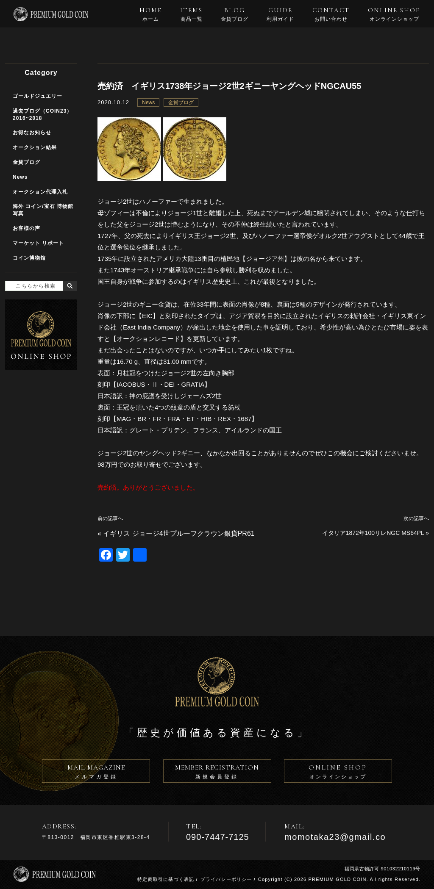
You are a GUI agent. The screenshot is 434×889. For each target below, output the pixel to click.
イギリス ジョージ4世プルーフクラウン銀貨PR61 (178, 533)
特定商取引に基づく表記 (165, 879)
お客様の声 (26, 228)
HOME (150, 14)
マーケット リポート (38, 243)
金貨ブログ (181, 102)
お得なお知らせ (32, 133)
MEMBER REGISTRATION (217, 773)
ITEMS (191, 14)
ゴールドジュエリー (37, 96)
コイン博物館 (29, 258)
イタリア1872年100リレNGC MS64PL (373, 532)
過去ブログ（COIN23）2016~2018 (42, 114)
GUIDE (280, 14)
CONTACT (331, 14)
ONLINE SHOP (394, 14)
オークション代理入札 (40, 192)
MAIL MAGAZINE (96, 773)
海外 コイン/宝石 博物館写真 (43, 209)
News (148, 102)
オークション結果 (35, 147)
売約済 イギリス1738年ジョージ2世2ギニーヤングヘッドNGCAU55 (229, 86)
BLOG (234, 14)
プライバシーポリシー (226, 879)
